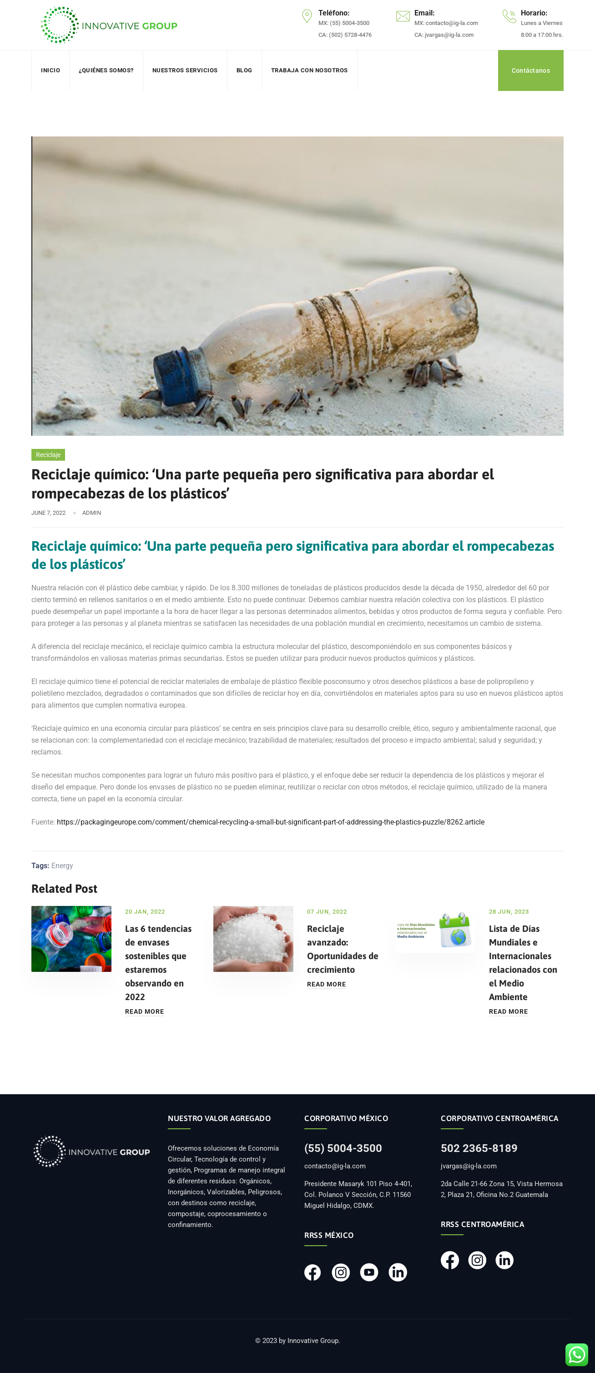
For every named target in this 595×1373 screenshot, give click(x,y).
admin (91, 512)
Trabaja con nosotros (309, 70)
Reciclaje (48, 454)
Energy (62, 865)
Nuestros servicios (185, 70)
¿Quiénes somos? (106, 70)
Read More (144, 1011)
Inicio (50, 70)
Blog (244, 70)
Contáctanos (531, 70)
